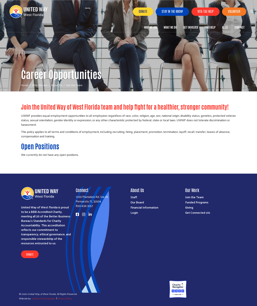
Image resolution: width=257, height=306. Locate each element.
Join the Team (194, 197)
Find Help (210, 27)
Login (134, 212)
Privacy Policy (65, 298)
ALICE (225, 27)
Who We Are (150, 27)
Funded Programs (196, 202)
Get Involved (190, 27)
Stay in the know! (172, 11)
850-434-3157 (84, 205)
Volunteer (234, 11)
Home (24, 85)
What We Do (170, 27)
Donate (143, 11)
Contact (239, 27)
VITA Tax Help (205, 11)
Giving (189, 207)
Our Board (137, 202)
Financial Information (144, 207)
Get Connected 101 (197, 212)
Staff (133, 197)
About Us (56, 84)
